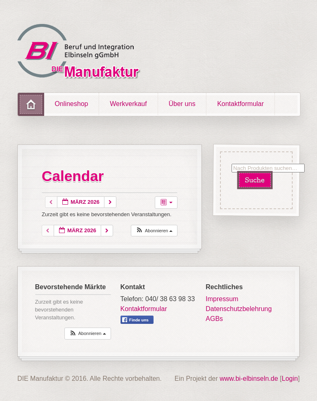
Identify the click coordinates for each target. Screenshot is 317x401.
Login (290, 378)
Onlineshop (71, 103)
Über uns (181, 103)
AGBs (214, 318)
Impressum (222, 298)
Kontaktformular (240, 103)
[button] (154, 230)
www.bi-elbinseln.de (249, 378)
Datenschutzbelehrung (239, 308)
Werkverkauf (128, 103)
